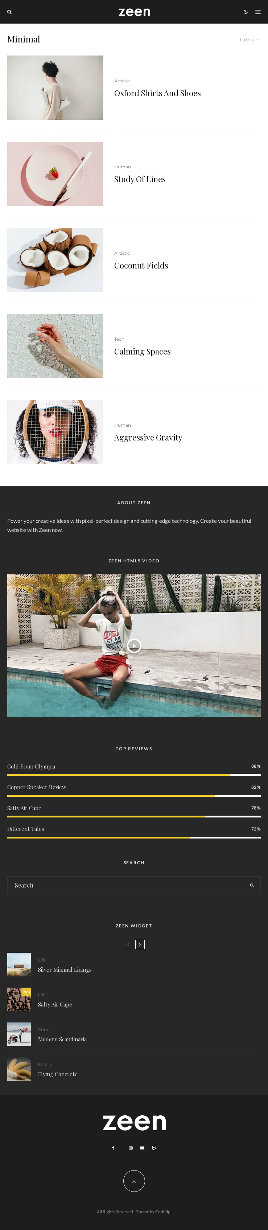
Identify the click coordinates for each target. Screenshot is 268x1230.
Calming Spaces (142, 351)
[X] (121, 1147)
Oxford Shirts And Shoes (157, 93)
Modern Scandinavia (62, 1040)
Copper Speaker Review (36, 787)
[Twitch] (154, 1148)
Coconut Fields (141, 265)
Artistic (122, 80)
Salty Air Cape (24, 808)
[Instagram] (130, 1148)
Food (44, 1030)
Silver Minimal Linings (65, 969)
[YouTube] (142, 1148)
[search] (252, 885)
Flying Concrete (58, 1077)
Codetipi (163, 1211)
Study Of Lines (140, 179)
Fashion (46, 1067)
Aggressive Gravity (148, 437)
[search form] (126, 885)
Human (122, 166)
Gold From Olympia (31, 766)
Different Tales (25, 828)
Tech (119, 339)
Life (42, 960)
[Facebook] (113, 1148)
